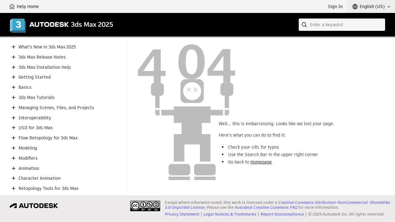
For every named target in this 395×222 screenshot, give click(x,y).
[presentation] (145, 206)
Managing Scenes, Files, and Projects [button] (56, 107)
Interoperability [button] (35, 118)
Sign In (335, 6)
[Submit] (305, 24)
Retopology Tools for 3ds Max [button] (48, 188)
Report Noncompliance (282, 214)
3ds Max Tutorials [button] (37, 97)
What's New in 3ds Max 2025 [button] (47, 47)
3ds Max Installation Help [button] (45, 67)
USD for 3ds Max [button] (35, 127)
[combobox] (342, 24)
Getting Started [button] (35, 77)
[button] (371, 6)
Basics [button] (25, 87)
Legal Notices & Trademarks (229, 214)
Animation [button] (29, 168)
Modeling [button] (28, 148)
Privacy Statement (182, 214)
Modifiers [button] (28, 158)
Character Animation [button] (39, 178)
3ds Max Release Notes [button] (42, 57)
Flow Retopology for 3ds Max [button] (48, 138)
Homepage (261, 162)
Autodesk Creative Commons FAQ (266, 207)
